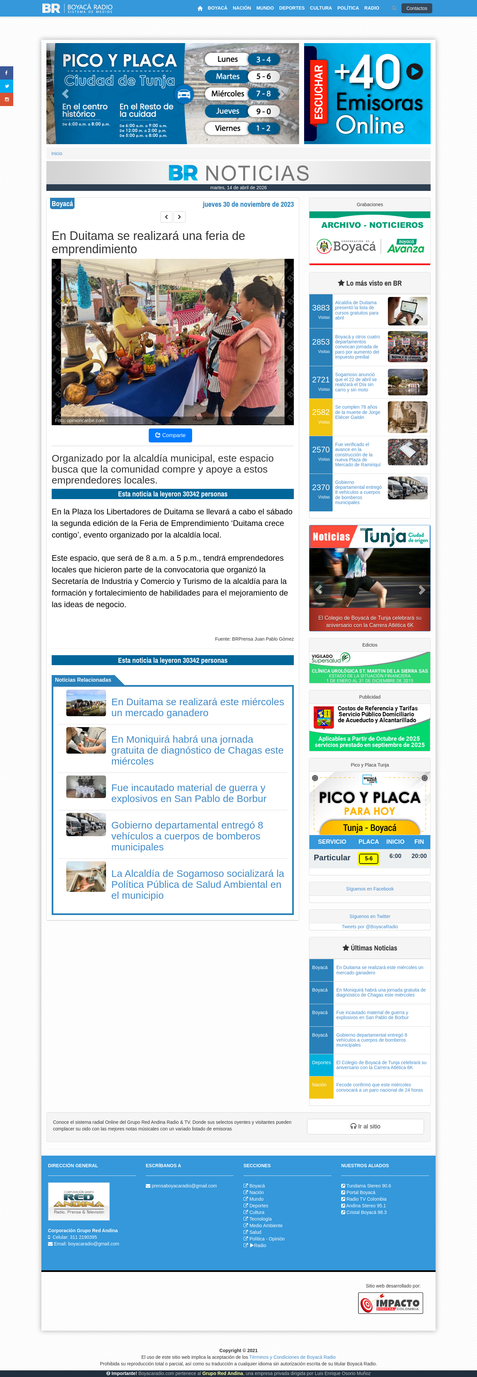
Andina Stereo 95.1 (366, 1205)
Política (257, 1238)
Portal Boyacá (360, 1192)
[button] (65, 93)
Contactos (416, 8)
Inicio (56, 153)
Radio (257, 1245)
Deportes (258, 1205)
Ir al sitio (365, 1126)
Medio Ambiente (266, 1225)
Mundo (256, 1199)
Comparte (170, 435)
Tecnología (260, 1219)
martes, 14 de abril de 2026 (238, 187)
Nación (256, 1192)
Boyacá (257, 1185)
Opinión (277, 1238)
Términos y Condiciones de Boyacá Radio (292, 1357)
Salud (255, 1232)
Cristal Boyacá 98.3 (366, 1212)
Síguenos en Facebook (370, 888)
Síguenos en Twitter (369, 916)
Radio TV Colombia (366, 1199)
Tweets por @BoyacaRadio (370, 926)
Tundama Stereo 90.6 (368, 1185)
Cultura (256, 1212)
